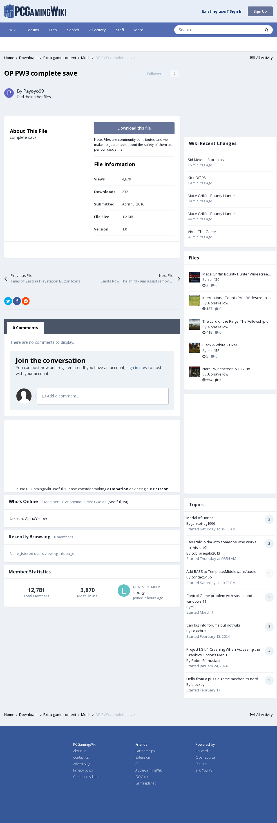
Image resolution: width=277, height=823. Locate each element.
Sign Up (260, 11)
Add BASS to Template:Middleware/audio (221, 571)
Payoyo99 (33, 91)
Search (73, 29)
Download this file (134, 128)
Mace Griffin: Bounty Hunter (211, 195)
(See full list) (118, 501)
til (192, 606)
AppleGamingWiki (148, 770)
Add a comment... (60, 396)
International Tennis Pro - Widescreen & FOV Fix (236, 298)
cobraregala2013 (205, 553)
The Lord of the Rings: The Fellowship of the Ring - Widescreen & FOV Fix (236, 321)
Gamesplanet (145, 783)
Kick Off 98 (196, 177)
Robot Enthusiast (205, 660)
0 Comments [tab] (25, 327)
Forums (32, 29)
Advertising (81, 763)
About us (79, 751)
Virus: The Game (202, 231)
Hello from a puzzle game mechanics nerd (222, 678)
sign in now (137, 367)
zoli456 (213, 279)
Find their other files (34, 96)
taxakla (16, 518)
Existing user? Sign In (222, 11)
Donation (119, 488)
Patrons (201, 763)
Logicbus (198, 630)
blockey (198, 684)
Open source (205, 757)
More (138, 29)
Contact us (81, 757)
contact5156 (201, 577)
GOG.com (142, 776)
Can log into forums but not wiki (213, 625)
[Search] (205, 29)
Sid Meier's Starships (206, 159)
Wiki (12, 29)
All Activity (97, 29)
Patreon (161, 488)
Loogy (139, 592)
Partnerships (145, 751)
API (137, 763)
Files (53, 29)
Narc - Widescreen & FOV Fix (226, 368)
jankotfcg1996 (203, 523)
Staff (120, 29)
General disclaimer (87, 776)
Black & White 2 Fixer (219, 344)
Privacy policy (83, 770)
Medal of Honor (199, 517)
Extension (142, 757)
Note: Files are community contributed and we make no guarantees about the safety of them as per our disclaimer (133, 144)
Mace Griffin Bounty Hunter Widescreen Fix (236, 274)
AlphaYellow (36, 518)
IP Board (202, 751)
